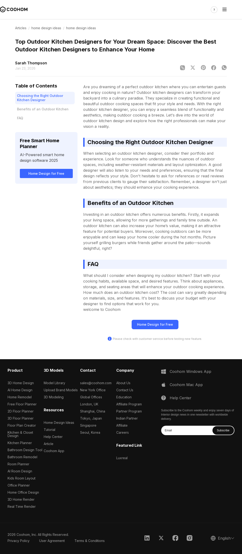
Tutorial (49, 430)
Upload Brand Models (61, 390)
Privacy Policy (19, 541)
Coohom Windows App (190, 371)
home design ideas (46, 28)
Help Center (53, 437)
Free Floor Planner (22, 404)
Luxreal (122, 458)
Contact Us (124, 390)
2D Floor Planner (21, 411)
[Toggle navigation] (224, 9)
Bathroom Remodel (22, 457)
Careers (122, 432)
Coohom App (54, 451)
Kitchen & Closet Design (20, 434)
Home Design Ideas (59, 423)
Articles (20, 28)
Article (48, 444)
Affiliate (122, 425)
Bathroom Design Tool (25, 450)
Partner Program (129, 411)
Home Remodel (20, 397)
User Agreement (52, 541)
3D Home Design (21, 383)
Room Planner (18, 464)
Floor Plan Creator (22, 425)
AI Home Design (20, 390)
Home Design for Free (46, 173)
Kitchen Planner (20, 443)
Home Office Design (23, 492)
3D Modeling (54, 397)
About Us (123, 383)
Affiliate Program (129, 404)
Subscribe (223, 430)
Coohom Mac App (186, 384)
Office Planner (19, 485)
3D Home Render (21, 499)
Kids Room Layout (21, 478)
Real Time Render (22, 506)
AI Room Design (20, 471)
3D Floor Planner (21, 418)
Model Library (54, 383)
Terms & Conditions (89, 541)
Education (124, 397)
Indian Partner (127, 418)
